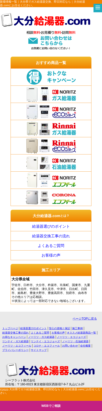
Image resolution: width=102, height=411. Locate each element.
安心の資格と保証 (59, 328)
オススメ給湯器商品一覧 (81, 332)
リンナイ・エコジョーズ (45, 341)
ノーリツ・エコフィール (16, 345)
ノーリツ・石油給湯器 (75, 341)
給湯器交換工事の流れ (51, 236)
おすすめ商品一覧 (51, 63)
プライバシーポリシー (15, 350)
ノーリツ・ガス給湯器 (41, 337)
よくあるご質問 (51, 246)
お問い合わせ (70, 345)
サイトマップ (39, 350)
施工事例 (77, 328)
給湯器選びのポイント (51, 226)
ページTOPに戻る (85, 318)
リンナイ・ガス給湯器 (15, 341)
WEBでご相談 (51, 405)
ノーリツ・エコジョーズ (71, 337)
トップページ (10, 328)
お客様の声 (51, 255)
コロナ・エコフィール (46, 345)
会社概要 (85, 345)
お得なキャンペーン (14, 337)
